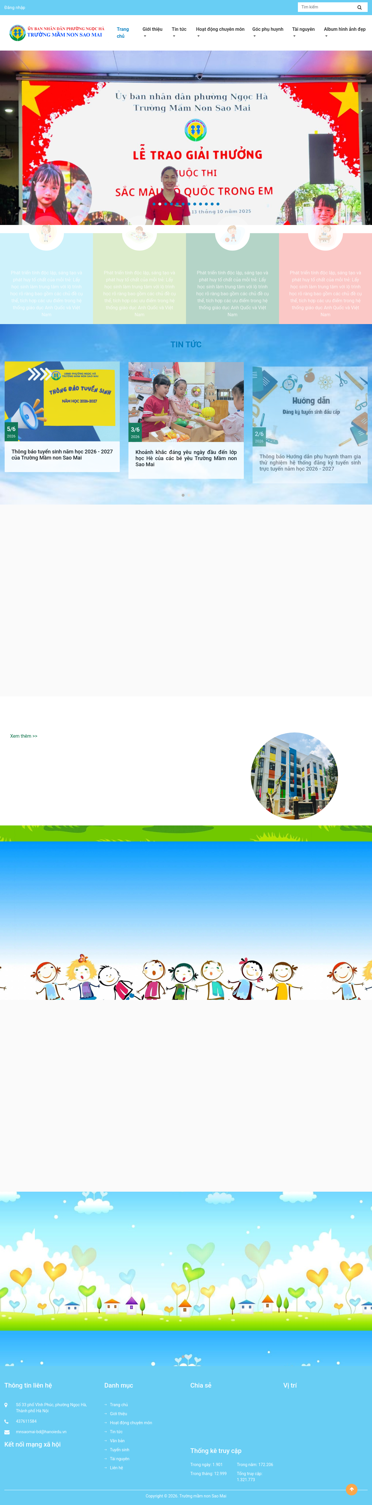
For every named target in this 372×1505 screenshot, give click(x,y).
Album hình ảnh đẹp (346, 29)
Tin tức (182, 29)
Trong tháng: (201, 1473)
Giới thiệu (155, 29)
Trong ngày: (201, 1464)
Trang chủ (123, 32)
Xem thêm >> (23, 736)
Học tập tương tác (325, 263)
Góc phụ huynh (270, 29)
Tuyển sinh (116, 1449)
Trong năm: (247, 1464)
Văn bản (114, 1440)
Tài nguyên (306, 29)
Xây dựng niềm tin (46, 263)
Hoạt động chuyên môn (222, 29)
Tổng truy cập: (249, 1473)
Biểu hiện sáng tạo (139, 263)
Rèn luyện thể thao (232, 263)
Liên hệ (113, 1467)
